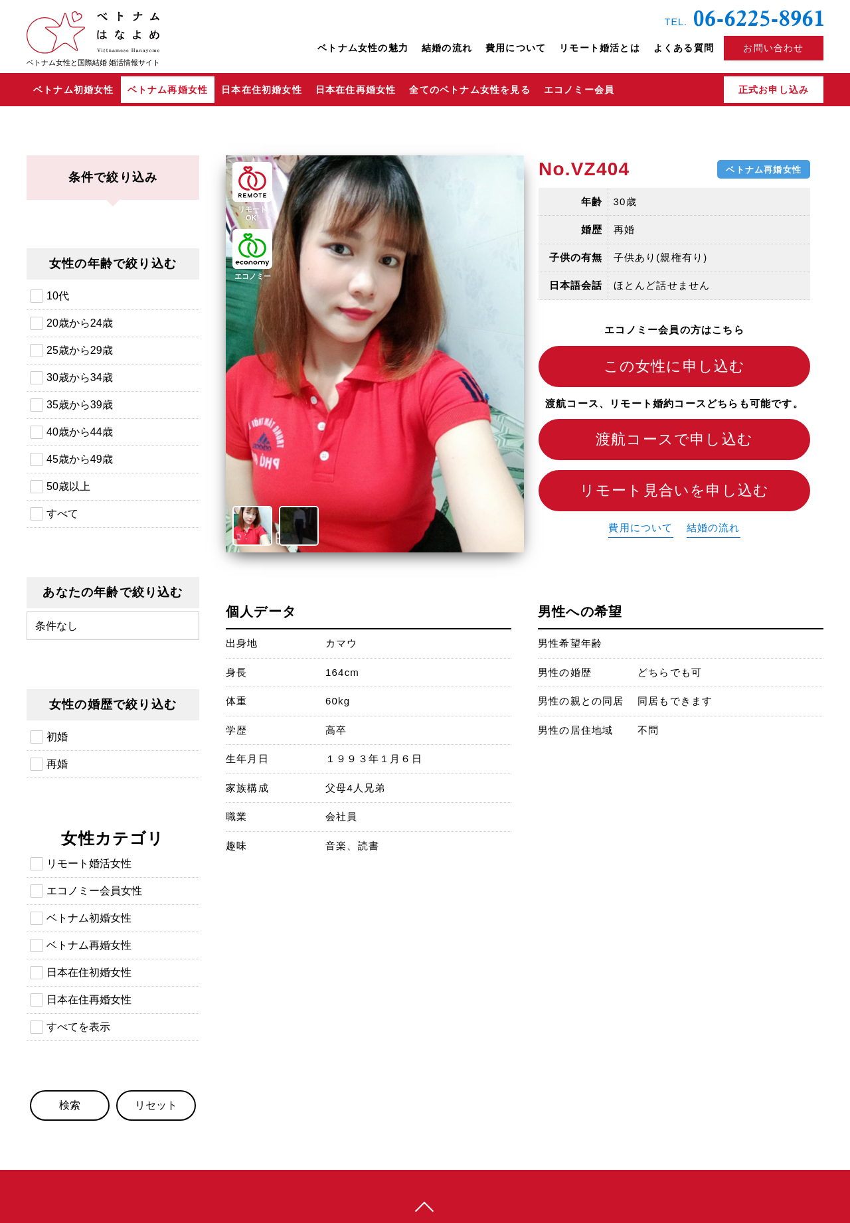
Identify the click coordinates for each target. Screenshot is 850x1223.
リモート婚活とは (599, 47)
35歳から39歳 (79, 404)
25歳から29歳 (79, 350)
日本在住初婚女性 (261, 89)
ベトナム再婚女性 (168, 89)
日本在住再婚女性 (355, 89)
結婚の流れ (447, 47)
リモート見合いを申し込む (674, 490)
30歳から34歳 (79, 377)
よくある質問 (683, 47)
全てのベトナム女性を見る (469, 89)
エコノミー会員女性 (94, 890)
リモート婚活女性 (88, 863)
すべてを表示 (78, 1026)
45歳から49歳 (79, 459)
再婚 (57, 764)
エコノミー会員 (579, 89)
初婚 (57, 736)
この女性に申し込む (675, 366)
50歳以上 (68, 486)
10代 (57, 295)
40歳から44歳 (79, 432)
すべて (62, 513)
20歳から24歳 (79, 323)
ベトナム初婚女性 (73, 89)
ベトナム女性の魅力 (362, 47)
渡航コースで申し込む (674, 439)
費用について (515, 47)
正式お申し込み (773, 89)
